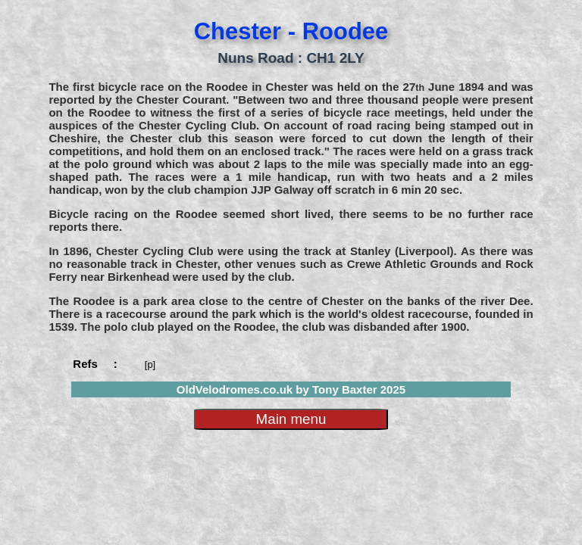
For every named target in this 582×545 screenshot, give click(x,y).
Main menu (291, 419)
